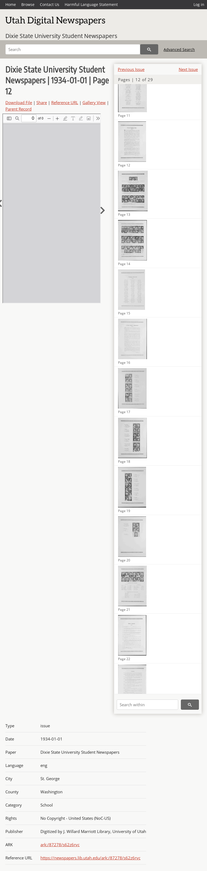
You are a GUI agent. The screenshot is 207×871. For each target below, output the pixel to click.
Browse (27, 4)
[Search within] (147, 704)
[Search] (72, 49)
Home (10, 4)
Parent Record (18, 109)
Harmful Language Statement (91, 4)
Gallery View (94, 102)
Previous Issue (131, 69)
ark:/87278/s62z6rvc (60, 844)
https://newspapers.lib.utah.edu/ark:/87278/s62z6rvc (90, 857)
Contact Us (49, 4)
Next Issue (188, 69)
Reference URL (64, 102)
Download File (18, 102)
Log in (199, 4)
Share (41, 102)
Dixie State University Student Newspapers (61, 36)
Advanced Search (179, 49)
